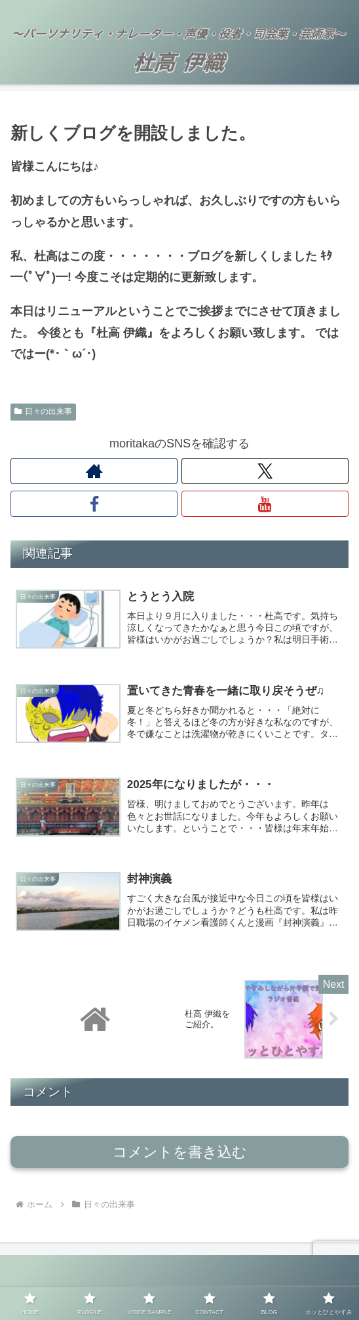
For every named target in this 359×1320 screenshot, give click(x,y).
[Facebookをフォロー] (94, 504)
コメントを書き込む (180, 1159)
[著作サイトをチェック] (94, 471)
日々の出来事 (43, 411)
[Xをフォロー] (265, 471)
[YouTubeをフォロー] (265, 504)
